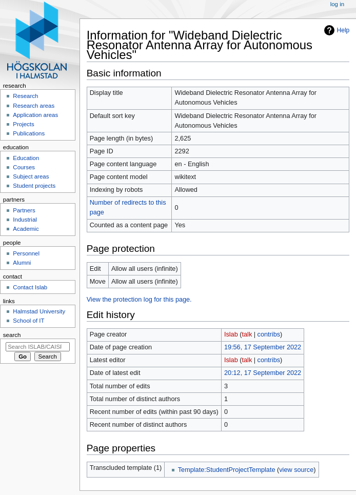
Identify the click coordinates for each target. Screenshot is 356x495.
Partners (24, 210)
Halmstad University (39, 311)
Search (12, 335)
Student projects (34, 186)
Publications (29, 133)
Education (26, 158)
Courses (24, 167)
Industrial (24, 219)
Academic (25, 229)
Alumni (22, 263)
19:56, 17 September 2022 (262, 347)
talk (247, 334)
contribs (269, 334)
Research (25, 96)
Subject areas (31, 176)
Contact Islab (30, 287)
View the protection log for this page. (139, 299)
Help (343, 30)
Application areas (35, 115)
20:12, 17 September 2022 (262, 373)
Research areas (33, 106)
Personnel (26, 253)
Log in (337, 4)
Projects (23, 124)
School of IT (28, 321)
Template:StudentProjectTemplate (226, 469)
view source (296, 469)
